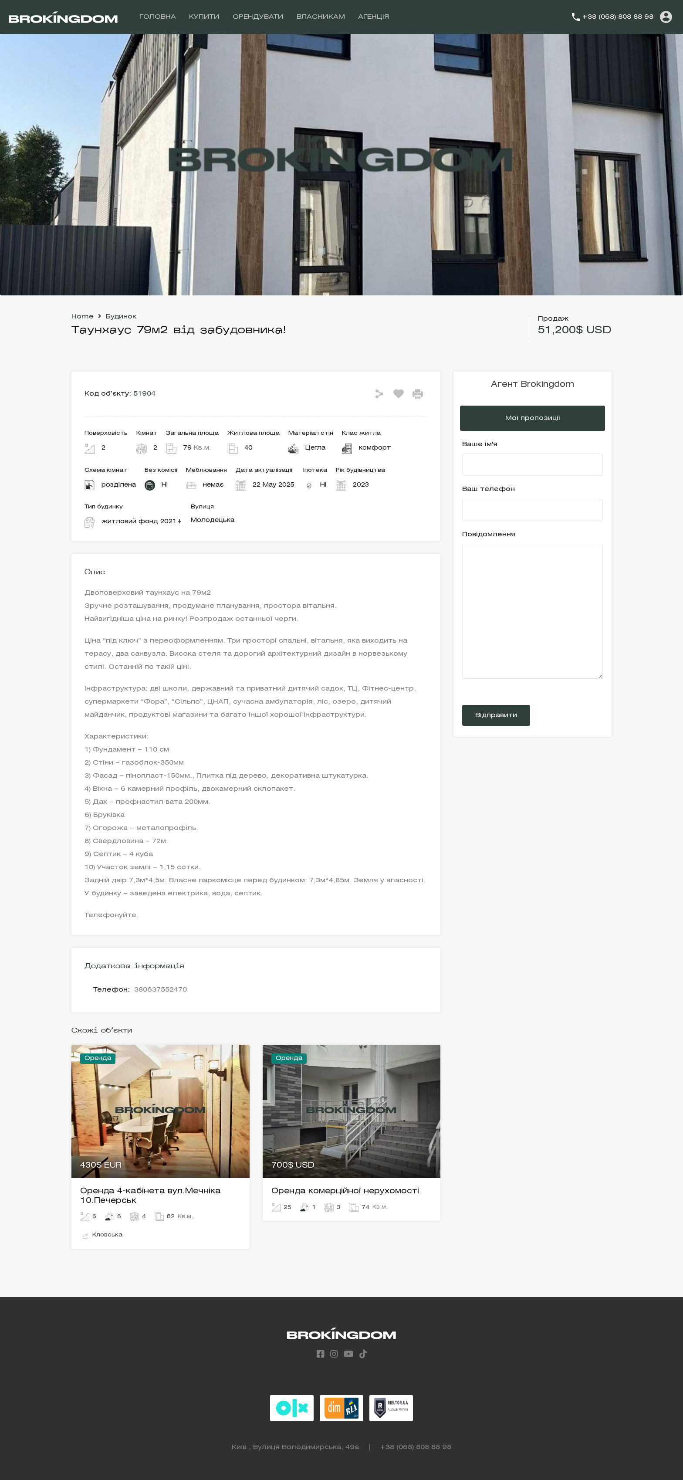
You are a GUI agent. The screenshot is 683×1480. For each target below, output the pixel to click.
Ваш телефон (532, 503)
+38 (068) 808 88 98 (617, 17)
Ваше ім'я (532, 458)
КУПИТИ (204, 17)
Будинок (121, 317)
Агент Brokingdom (532, 385)
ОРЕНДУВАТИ (258, 17)
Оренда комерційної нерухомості (345, 1191)
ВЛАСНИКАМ (321, 17)
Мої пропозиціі (532, 418)
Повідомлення (532, 605)
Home (82, 317)
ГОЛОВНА (157, 17)
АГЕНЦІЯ (373, 17)
